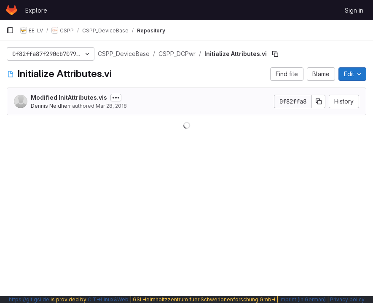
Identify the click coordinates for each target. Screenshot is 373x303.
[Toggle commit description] (115, 97)
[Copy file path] (275, 54)
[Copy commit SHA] (318, 101)
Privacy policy (347, 299)
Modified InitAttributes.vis (69, 97)
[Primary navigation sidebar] (10, 30)
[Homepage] (12, 10)
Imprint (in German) (302, 299)
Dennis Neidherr (51, 106)
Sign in (354, 10)
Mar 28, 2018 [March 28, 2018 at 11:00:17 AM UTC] (111, 106)
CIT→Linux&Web (108, 299)
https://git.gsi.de (29, 299)
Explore (36, 10)
